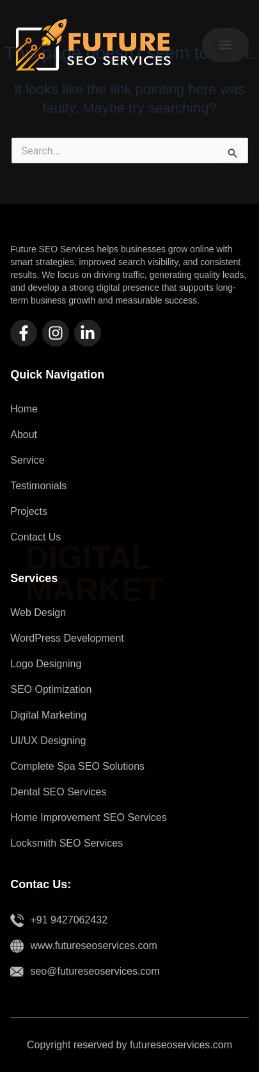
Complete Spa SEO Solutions (77, 766)
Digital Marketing (48, 715)
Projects (28, 511)
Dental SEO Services (58, 791)
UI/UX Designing (48, 740)
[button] (225, 45)
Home (24, 408)
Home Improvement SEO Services (88, 817)
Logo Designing (45, 663)
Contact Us (35, 537)
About (23, 434)
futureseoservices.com (181, 1044)
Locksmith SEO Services (66, 843)
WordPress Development (67, 638)
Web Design (38, 612)
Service (27, 460)
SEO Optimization (50, 689)
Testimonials (38, 485)
